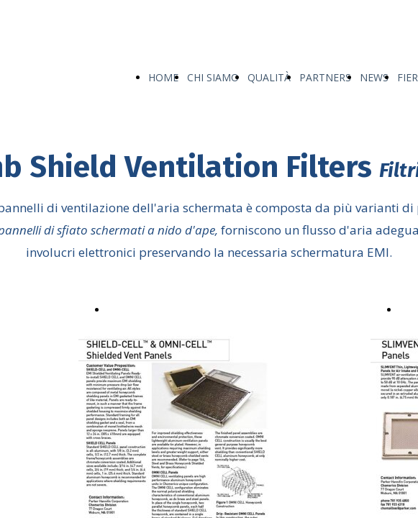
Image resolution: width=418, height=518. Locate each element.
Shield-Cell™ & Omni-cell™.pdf (179, 308)
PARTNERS (325, 77)
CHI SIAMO (213, 77)
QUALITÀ (269, 77)
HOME (163, 77)
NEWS (374, 77)
